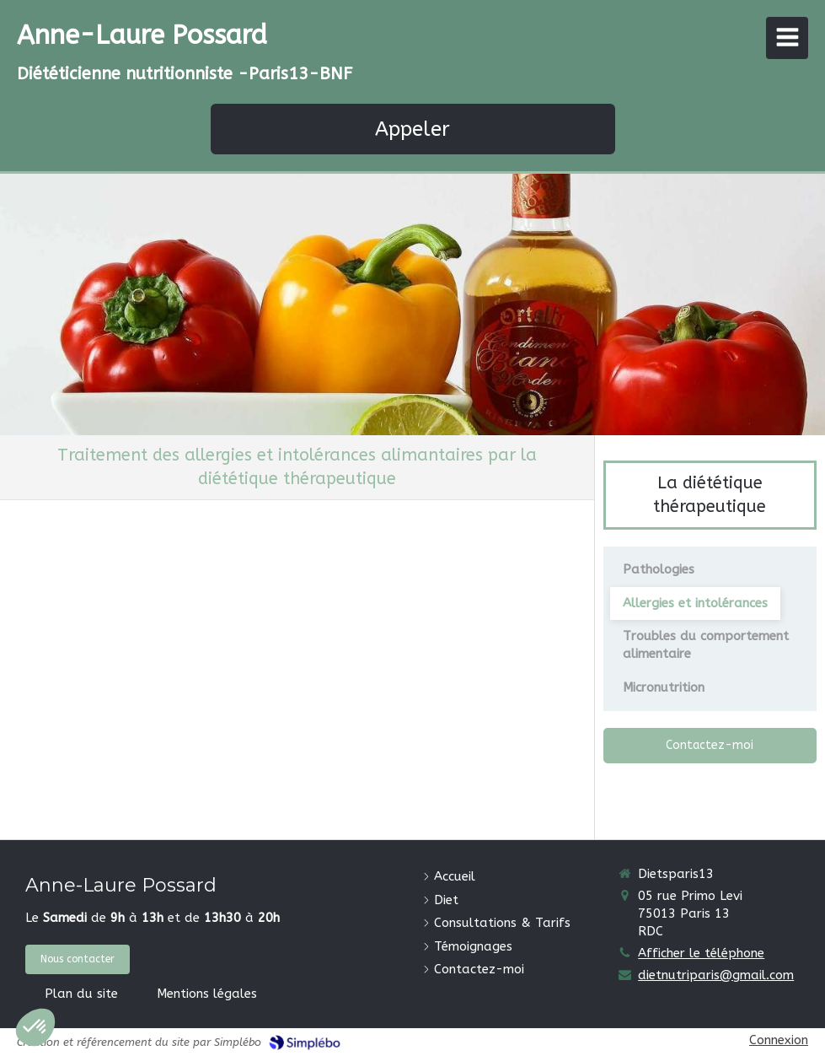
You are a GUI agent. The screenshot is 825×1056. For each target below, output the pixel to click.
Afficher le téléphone (701, 953)
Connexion (778, 1040)
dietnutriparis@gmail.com (716, 975)
